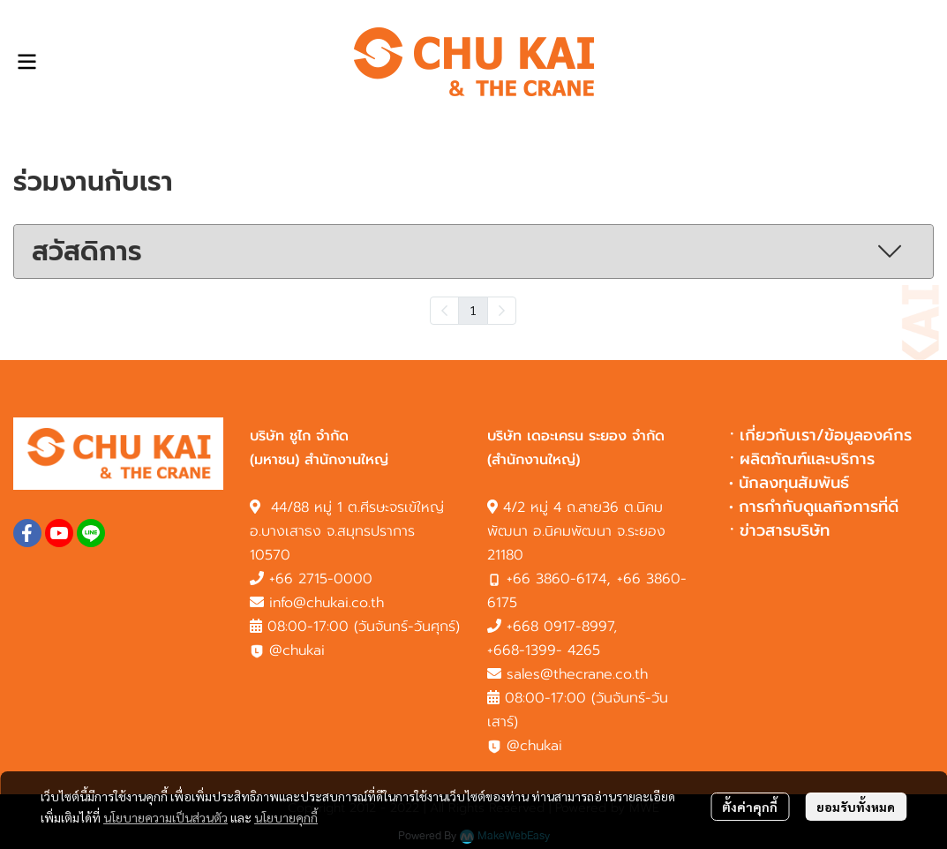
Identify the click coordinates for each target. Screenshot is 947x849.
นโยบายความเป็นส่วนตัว (165, 817)
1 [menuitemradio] (473, 310)
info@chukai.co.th (326, 602)
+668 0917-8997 (560, 626)
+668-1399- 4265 (543, 650)
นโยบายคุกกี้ (286, 817)
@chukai (287, 650)
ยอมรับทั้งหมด (855, 807)
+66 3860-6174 (556, 579)
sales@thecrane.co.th (577, 674)
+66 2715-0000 (320, 579)
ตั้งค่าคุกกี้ (750, 807)
